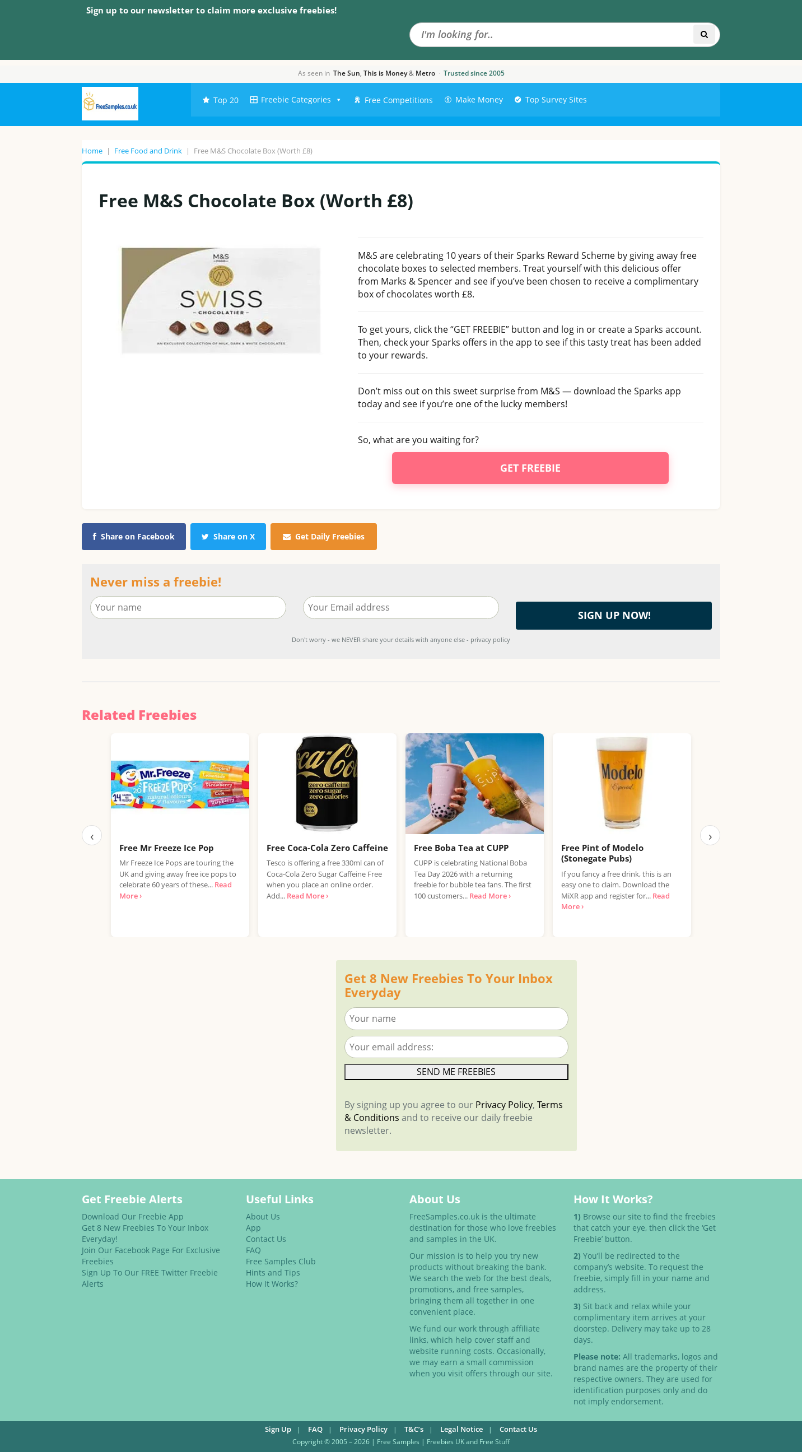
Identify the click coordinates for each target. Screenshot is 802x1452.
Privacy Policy (504, 1105)
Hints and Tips (273, 1272)
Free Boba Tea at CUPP (461, 847)
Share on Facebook (134, 536)
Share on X (228, 536)
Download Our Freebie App (133, 1216)
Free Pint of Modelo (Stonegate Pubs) (602, 853)
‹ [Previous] (92, 835)
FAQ (253, 1250)
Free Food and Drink (148, 151)
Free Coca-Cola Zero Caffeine (327, 847)
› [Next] (710, 835)
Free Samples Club (281, 1261)
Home (92, 151)
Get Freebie (530, 467)
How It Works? (272, 1283)
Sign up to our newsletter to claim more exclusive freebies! (211, 10)
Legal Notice (461, 1429)
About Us (263, 1216)
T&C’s (413, 1429)
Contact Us (266, 1239)
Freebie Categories (301, 100)
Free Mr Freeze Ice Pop (166, 847)
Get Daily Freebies (324, 536)
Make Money (479, 99)
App (253, 1227)
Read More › (307, 896)
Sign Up (278, 1429)
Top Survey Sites (556, 99)
